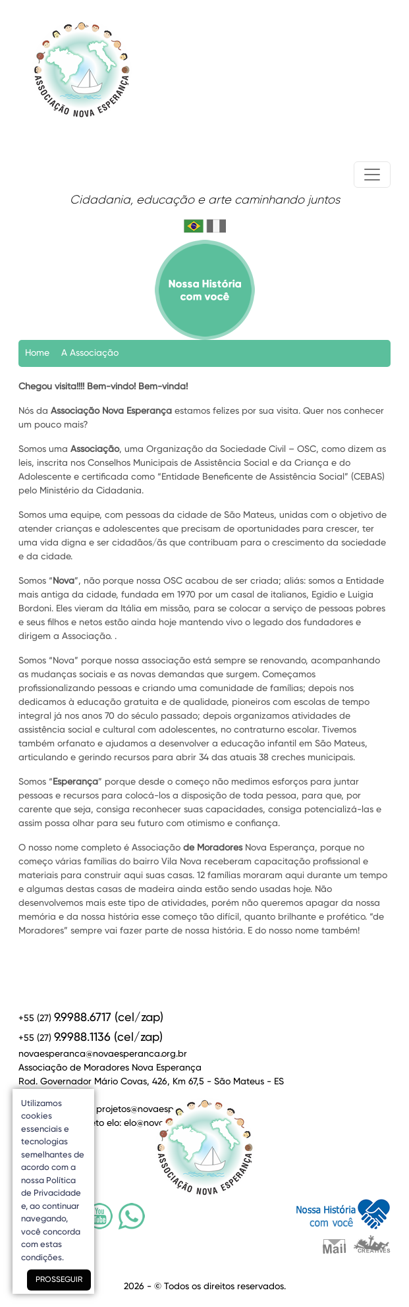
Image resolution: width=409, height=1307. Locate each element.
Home (37, 353)
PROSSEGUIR (59, 1280)
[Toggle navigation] (372, 174)
